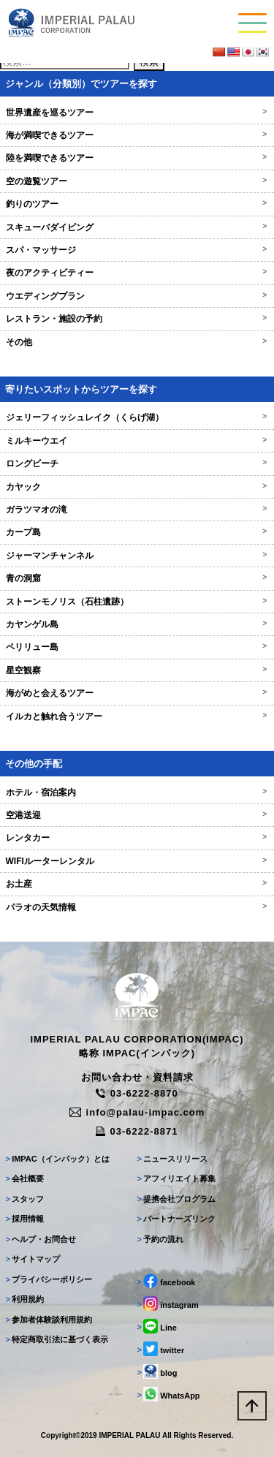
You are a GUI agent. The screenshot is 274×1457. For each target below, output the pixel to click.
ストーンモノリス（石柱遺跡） (136, 602)
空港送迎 (136, 815)
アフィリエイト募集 (176, 1178)
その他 (136, 342)
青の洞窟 (136, 578)
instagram (168, 1303)
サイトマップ (33, 1258)
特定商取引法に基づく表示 (57, 1339)
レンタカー (136, 838)
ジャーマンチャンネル (136, 555)
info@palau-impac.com (137, 1112)
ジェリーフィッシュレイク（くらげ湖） (136, 417)
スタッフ (25, 1199)
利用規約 (25, 1299)
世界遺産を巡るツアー (136, 112)
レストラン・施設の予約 (136, 319)
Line (157, 1326)
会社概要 (25, 1178)
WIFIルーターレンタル (136, 861)
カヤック (136, 487)
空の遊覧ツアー (136, 181)
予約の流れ (160, 1239)
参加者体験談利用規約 (49, 1319)
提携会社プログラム (176, 1199)
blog (157, 1371)
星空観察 (136, 670)
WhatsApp (168, 1394)
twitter (161, 1348)
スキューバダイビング (136, 227)
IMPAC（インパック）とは (58, 1158)
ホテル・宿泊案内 (136, 792)
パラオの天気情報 (136, 907)
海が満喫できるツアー (136, 135)
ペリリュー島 (136, 647)
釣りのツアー (136, 204)
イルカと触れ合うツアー (136, 716)
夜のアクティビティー (136, 273)
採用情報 (25, 1218)
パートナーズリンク (176, 1218)
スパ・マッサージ (136, 250)
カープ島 (136, 532)
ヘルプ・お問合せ (41, 1239)
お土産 (136, 884)
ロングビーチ (136, 463)
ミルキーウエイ (136, 441)
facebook (166, 1281)
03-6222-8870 (137, 1093)
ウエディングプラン (136, 296)
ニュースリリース (172, 1158)
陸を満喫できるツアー (136, 158)
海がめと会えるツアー (136, 693)
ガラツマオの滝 (136, 509)
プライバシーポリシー (49, 1279)
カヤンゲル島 (136, 624)
